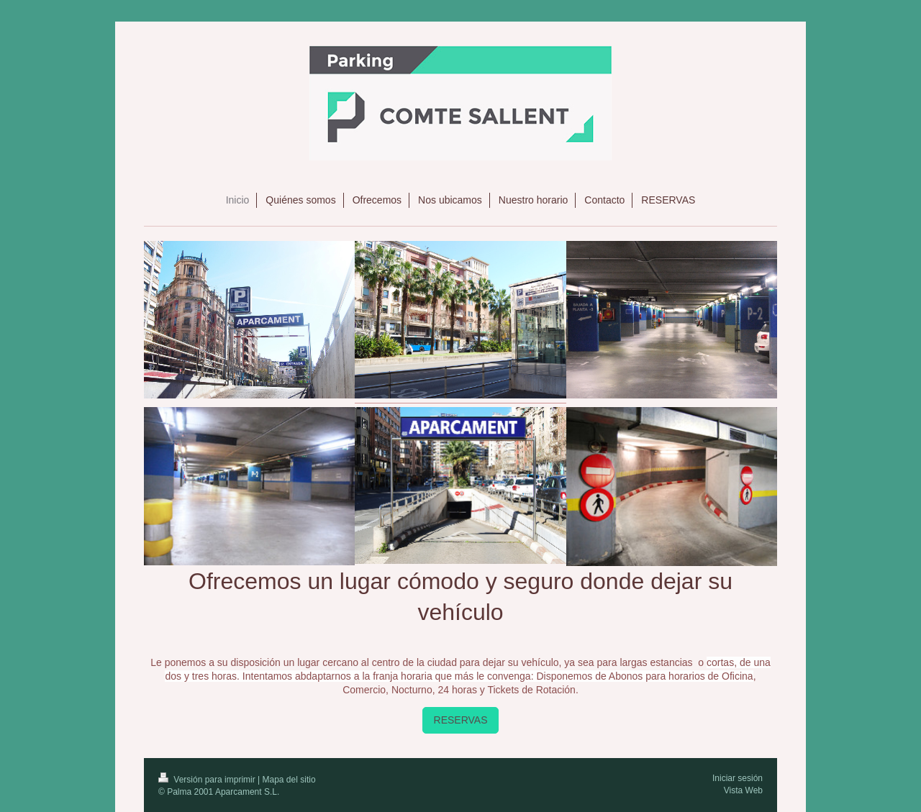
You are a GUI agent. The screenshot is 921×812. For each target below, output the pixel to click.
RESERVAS (461, 720)
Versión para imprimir (208, 780)
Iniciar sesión (737, 778)
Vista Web (743, 790)
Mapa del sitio (289, 780)
